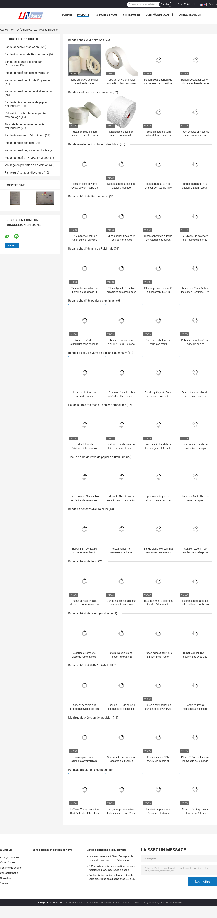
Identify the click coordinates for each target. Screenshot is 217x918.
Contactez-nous (189, 14)
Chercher (164, 4)
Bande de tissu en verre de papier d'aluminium (97, 352)
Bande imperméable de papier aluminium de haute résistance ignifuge (195, 396)
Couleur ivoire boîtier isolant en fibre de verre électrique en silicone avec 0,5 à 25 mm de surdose (112, 877)
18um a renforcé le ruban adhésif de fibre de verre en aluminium (121, 396)
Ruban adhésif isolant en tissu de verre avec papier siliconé (121, 240)
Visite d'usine (131, 14)
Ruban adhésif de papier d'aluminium (28, 91)
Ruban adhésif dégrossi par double (27, 150)
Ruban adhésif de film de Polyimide (27, 80)
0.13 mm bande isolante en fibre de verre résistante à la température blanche (112, 868)
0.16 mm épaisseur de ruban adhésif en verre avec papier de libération (84, 240)
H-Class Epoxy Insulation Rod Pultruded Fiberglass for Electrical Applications (84, 813)
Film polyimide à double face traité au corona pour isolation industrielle (121, 292)
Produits (83, 14)
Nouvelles (5, 878)
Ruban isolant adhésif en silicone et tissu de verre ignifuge (195, 83)
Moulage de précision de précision (26, 165)
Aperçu (4, 29)
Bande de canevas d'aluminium (24, 135)
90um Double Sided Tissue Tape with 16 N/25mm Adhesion (121, 656)
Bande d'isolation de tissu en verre (26, 54)
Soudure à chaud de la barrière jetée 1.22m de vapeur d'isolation (158, 448)
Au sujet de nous (106, 14)
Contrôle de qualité (159, 14)
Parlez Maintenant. (187, 4)
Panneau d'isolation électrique (24, 172)
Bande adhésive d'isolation (22, 47)
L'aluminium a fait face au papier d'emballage (97, 405)
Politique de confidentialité (50, 902)
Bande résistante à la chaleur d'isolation (93, 144)
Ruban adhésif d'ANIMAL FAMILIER (27, 157)
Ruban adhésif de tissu (19, 143)
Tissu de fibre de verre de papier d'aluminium (96, 457)
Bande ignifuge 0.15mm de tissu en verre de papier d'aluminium (158, 396)
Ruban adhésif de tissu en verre (25, 73)
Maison (67, 14)
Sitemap (4, 883)
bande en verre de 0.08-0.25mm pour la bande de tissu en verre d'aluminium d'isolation (111, 859)
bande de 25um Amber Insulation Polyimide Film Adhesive (195, 292)
